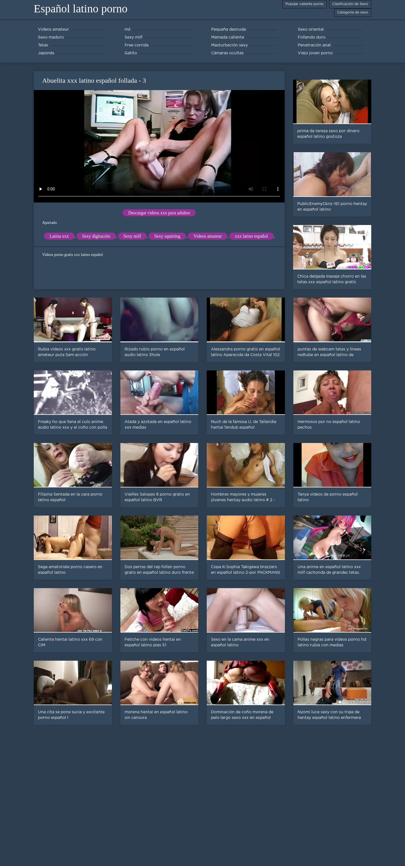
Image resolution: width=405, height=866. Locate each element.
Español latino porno (80, 8)
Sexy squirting (167, 236)
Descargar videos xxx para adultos (159, 212)
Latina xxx (59, 236)
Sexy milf (132, 236)
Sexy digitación (96, 236)
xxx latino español (251, 236)
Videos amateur (208, 236)
